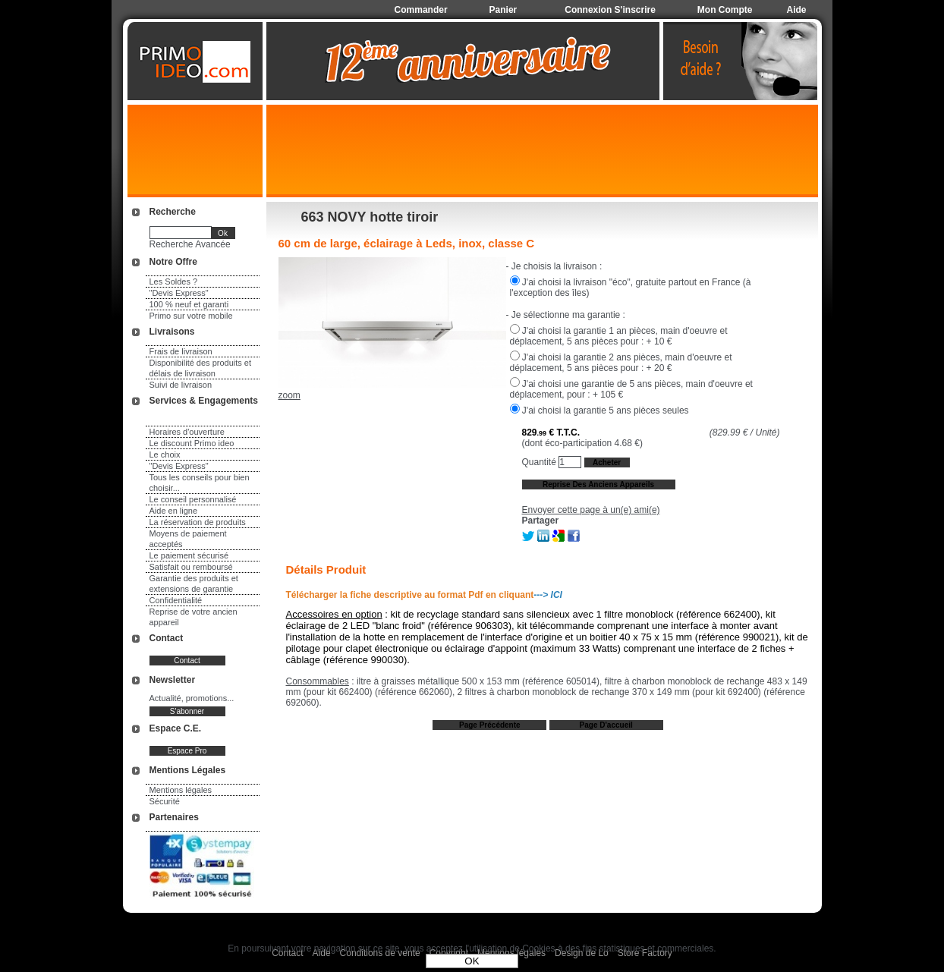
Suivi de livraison (180, 384)
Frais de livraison (180, 351)
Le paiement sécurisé (189, 555)
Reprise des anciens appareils (598, 484)
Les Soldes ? (173, 281)
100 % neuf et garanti (189, 304)
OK (471, 961)
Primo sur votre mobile (191, 315)
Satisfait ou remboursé (191, 566)
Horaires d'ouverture (187, 431)
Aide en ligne (173, 510)
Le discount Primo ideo (191, 443)
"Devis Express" (179, 292)
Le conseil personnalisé (193, 499)
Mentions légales (180, 789)
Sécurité (164, 801)
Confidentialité (176, 600)
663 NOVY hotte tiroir (370, 217)
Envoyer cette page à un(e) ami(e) (591, 510)
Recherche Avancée (190, 244)
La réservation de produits (197, 522)
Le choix (165, 454)
